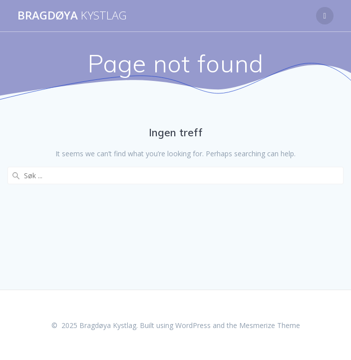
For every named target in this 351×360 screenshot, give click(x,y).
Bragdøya (72, 15)
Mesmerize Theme (269, 325)
